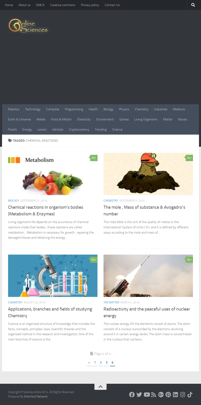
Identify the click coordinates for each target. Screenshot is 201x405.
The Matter (111, 302)
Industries (160, 109)
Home (9, 5)
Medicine (179, 109)
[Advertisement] (100, 74)
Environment (105, 119)
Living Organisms (145, 119)
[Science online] (132, 395)
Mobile (41, 119)
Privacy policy (90, 5)
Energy (27, 129)
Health (93, 109)
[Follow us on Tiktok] (190, 395)
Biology (108, 109)
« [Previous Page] (89, 362)
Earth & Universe (19, 119)
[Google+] (161, 395)
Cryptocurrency (79, 129)
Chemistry (142, 109)
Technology (33, 109)
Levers (42, 129)
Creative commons (62, 5)
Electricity (84, 119)
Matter (167, 119)
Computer (52, 109)
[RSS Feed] (154, 395)
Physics (124, 109)
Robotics (13, 109)
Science (117, 129)
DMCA (40, 5)
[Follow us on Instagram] (183, 395)
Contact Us (112, 5)
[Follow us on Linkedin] (175, 395)
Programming (74, 109)
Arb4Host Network (36, 396)
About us (24, 5)
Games (124, 119)
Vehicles (57, 129)
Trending (101, 129)
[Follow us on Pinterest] (168, 395)
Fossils (12, 129)
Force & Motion (61, 119)
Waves (182, 119)
